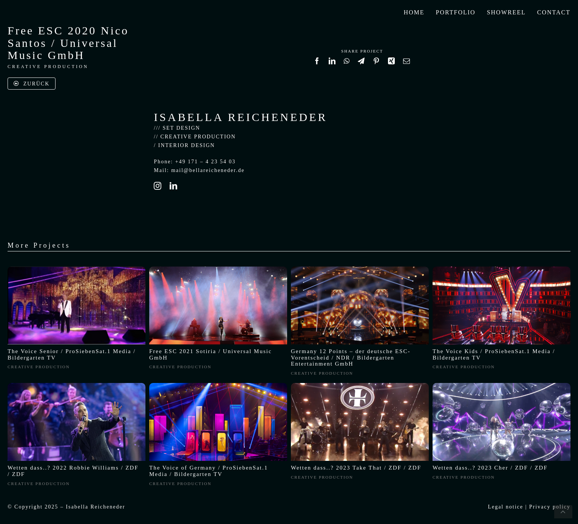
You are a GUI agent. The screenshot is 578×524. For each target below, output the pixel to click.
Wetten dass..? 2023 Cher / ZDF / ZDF (490, 468)
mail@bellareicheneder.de (207, 170)
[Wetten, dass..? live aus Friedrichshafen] (76, 385)
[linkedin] (174, 186)
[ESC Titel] (360, 269)
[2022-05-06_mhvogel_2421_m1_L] (501, 269)
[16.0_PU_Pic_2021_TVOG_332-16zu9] (218, 385)
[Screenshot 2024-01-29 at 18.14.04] (501, 385)
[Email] (406, 64)
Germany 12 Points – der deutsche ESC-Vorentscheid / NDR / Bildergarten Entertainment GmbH (350, 357)
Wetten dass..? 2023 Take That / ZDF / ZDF (356, 468)
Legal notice (505, 507)
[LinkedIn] (332, 64)
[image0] (218, 269)
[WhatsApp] (347, 64)
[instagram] (158, 186)
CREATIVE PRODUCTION (48, 66)
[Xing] (391, 64)
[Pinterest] (376, 64)
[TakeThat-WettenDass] (360, 385)
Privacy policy (549, 507)
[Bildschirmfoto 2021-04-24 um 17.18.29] (76, 269)
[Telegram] (361, 64)
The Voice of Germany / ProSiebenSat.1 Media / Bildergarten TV (208, 471)
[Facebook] (317, 64)
